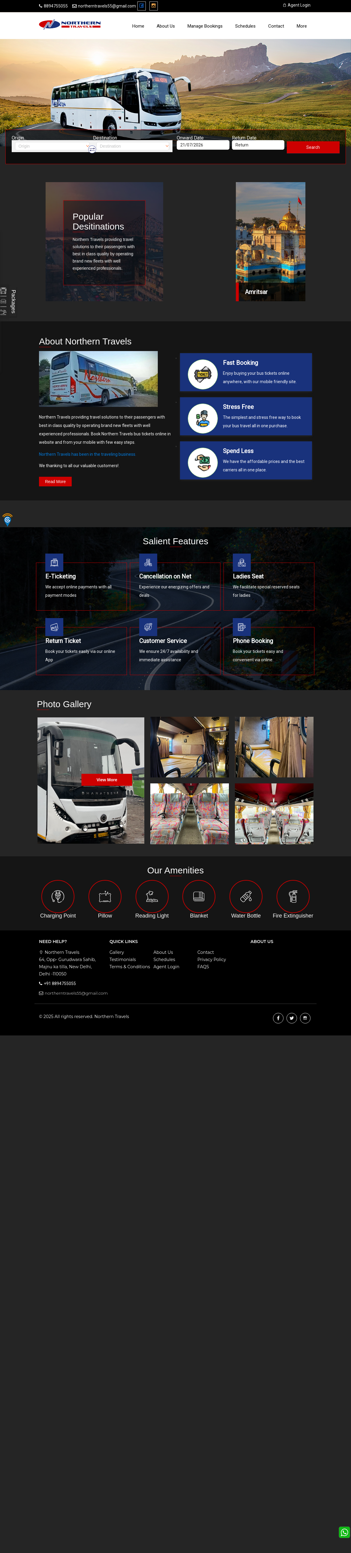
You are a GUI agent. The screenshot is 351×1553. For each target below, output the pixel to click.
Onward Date (190, 138)
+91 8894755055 (60, 983)
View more (107, 779)
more (302, 26)
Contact (276, 26)
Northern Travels (111, 1016)
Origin (18, 138)
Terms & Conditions (130, 966)
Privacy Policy (211, 959)
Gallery (117, 952)
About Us (166, 26)
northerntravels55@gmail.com (107, 6)
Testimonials (123, 959)
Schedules (245, 26)
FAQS (203, 966)
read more (55, 481)
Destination (105, 138)
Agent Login (296, 5)
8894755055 (56, 6)
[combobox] (52, 146)
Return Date (244, 138)
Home (138, 26)
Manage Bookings (205, 26)
